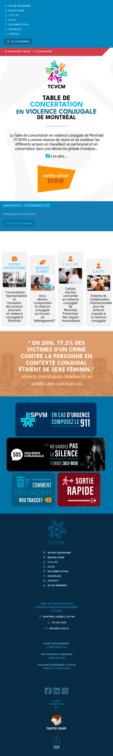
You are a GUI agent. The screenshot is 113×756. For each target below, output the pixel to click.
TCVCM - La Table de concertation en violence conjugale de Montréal (56, 75)
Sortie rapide (42, 51)
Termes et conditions (56, 668)
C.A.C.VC (11, 15)
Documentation (16, 24)
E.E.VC (10, 20)
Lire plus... (56, 156)
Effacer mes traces (17, 51)
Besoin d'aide (14, 10)
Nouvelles (13, 29)
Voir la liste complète (18, 223)
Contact (12, 33)
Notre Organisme (17, 5)
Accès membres (18, 41)
